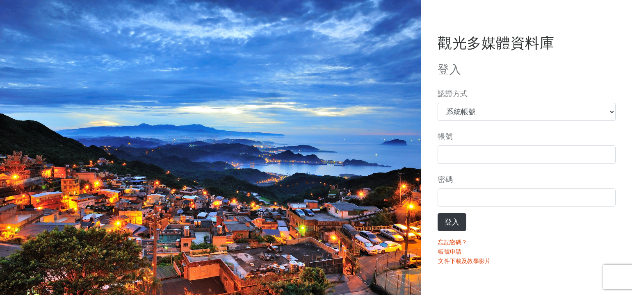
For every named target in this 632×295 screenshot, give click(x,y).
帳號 (445, 136)
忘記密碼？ (452, 242)
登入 (452, 222)
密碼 (445, 179)
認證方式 (453, 94)
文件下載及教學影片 (464, 261)
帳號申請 (449, 251)
